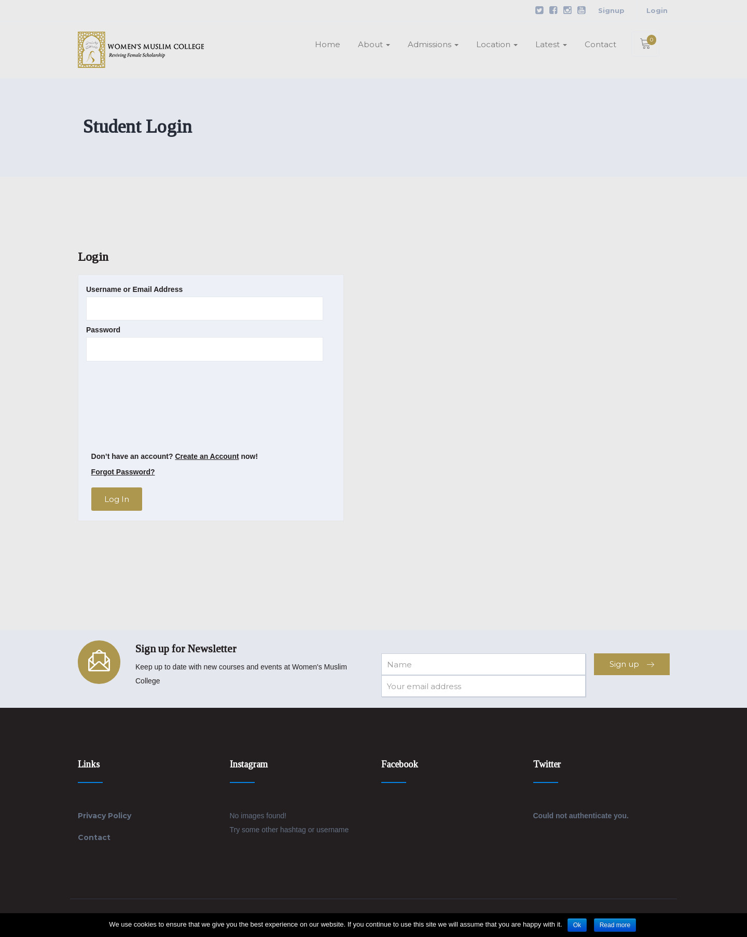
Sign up (632, 664)
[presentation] (128, 406)
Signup (611, 10)
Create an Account (207, 456)
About (374, 44)
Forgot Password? (123, 472)
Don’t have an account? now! (174, 456)
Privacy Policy (104, 815)
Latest (551, 44)
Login (657, 10)
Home (327, 44)
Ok (577, 925)
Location (497, 44)
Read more (615, 925)
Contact (600, 44)
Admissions (433, 44)
